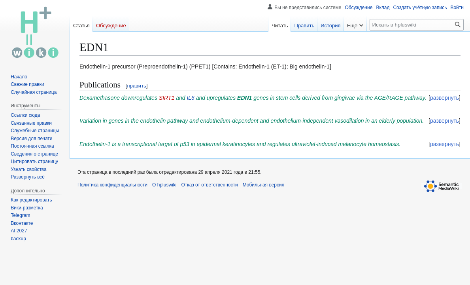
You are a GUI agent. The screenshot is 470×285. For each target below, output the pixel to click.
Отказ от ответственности (209, 185)
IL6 (190, 98)
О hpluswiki (164, 185)
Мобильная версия (264, 185)
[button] (28, 177)
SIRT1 (166, 98)
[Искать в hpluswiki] (417, 24)
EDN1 (244, 98)
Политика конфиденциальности (112, 185)
